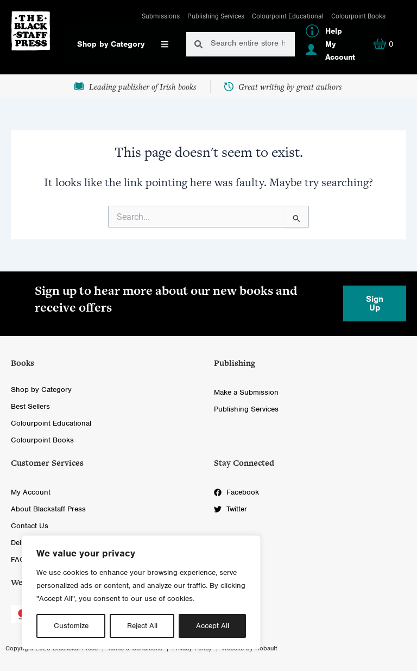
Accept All (212, 625)
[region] (141, 592)
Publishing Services (215, 16)
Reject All (142, 625)
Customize (71, 625)
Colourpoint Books (358, 16)
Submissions (161, 16)
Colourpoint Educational (288, 16)
